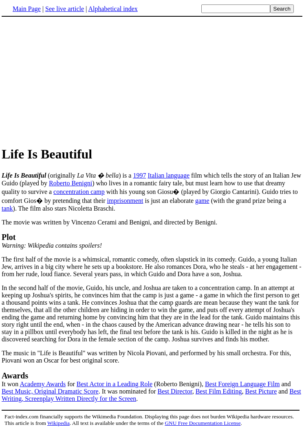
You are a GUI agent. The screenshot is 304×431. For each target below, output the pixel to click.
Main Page (27, 8)
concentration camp (79, 191)
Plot (8, 237)
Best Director (175, 391)
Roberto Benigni (70, 183)
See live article (64, 8)
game (202, 200)
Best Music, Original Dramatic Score (50, 391)
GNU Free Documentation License (202, 423)
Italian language (168, 175)
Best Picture (261, 391)
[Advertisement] (70, 81)
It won (11, 383)
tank (7, 208)
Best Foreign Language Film (242, 383)
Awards (15, 375)
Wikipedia (58, 423)
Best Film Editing (219, 391)
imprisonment (125, 200)
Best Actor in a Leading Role (114, 383)
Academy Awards (43, 383)
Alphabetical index (112, 8)
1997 (139, 175)
